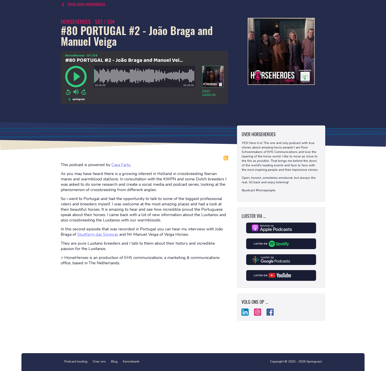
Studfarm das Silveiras (97, 234)
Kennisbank (131, 361)
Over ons (99, 361)
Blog (114, 361)
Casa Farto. (121, 164)
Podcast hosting (75, 361)
